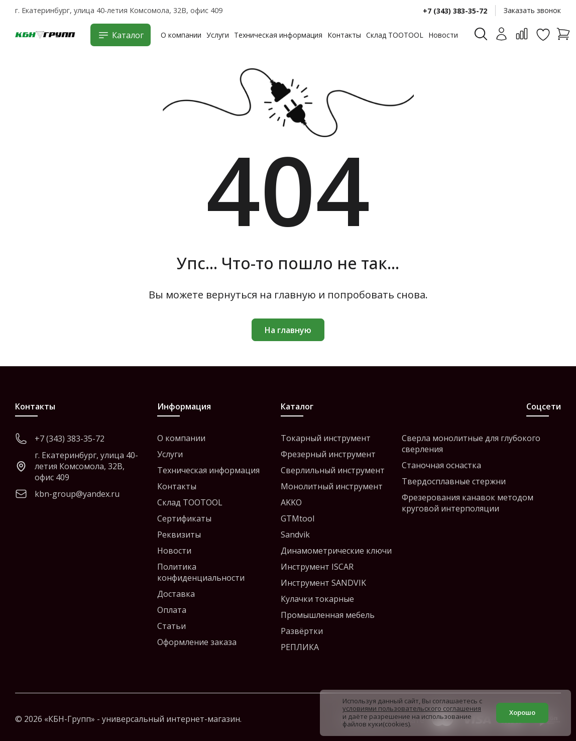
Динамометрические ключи (336, 550)
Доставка (176, 593)
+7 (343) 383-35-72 (455, 11)
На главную (288, 330)
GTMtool (297, 518)
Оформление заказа (197, 642)
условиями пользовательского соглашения (411, 708)
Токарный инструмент (326, 438)
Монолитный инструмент (332, 486)
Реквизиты (179, 534)
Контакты (344, 35)
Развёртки (302, 631)
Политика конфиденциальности (201, 572)
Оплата (171, 609)
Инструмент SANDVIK (323, 582)
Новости (443, 35)
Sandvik (295, 534)
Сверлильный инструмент (333, 470)
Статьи (171, 625)
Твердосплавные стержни (454, 481)
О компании (181, 35)
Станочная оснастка (441, 465)
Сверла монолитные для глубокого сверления (471, 444)
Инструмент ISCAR (317, 566)
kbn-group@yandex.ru (67, 494)
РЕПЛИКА (300, 647)
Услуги (217, 35)
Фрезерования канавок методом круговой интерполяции (467, 503)
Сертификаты (184, 518)
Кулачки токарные (317, 598)
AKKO (291, 502)
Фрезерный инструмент (328, 454)
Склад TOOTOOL (394, 35)
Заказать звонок (532, 10)
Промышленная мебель (328, 614)
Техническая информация (278, 35)
